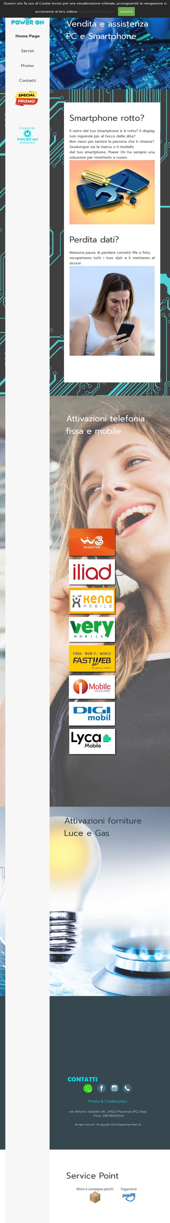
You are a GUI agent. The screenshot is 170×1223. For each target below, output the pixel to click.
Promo (27, 66)
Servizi (27, 51)
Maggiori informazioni (96, 11)
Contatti (27, 80)
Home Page (27, 36)
